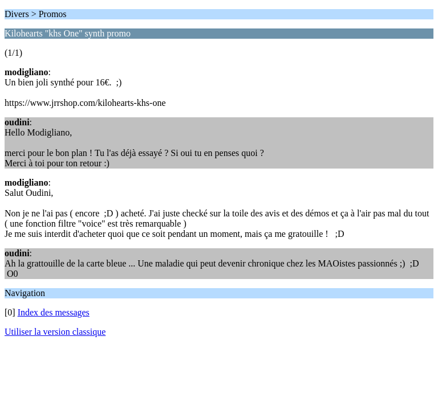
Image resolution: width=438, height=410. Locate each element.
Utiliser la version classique (55, 332)
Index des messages (54, 312)
